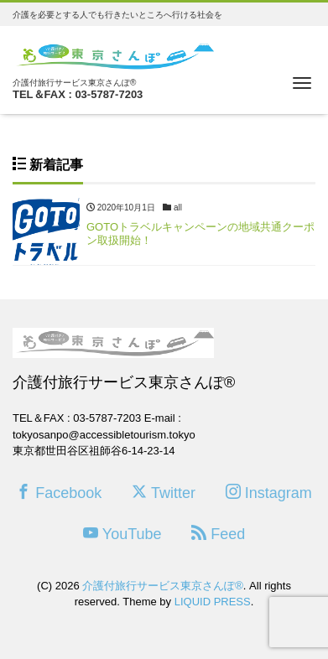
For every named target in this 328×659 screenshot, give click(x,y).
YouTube (122, 533)
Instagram (269, 492)
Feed (218, 533)
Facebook (59, 492)
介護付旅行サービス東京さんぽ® (162, 585)
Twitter (163, 492)
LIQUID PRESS (212, 601)
